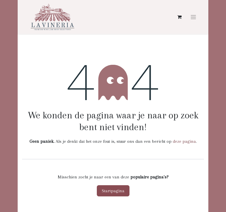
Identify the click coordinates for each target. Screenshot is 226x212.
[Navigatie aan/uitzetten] (193, 17)
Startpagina (113, 190)
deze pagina (184, 141)
